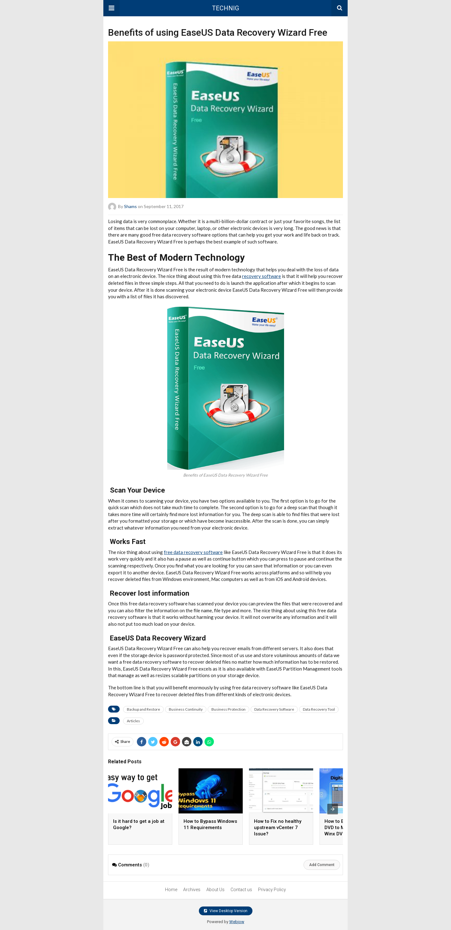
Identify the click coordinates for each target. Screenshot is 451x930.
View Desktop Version (225, 911)
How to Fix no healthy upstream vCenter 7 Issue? (277, 827)
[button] (111, 8)
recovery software (261, 276)
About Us (215, 889)
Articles (133, 720)
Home (171, 889)
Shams (130, 206)
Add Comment (321, 865)
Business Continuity (186, 709)
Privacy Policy (272, 889)
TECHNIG (225, 8)
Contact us (241, 889)
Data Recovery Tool (319, 709)
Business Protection (228, 709)
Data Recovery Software (274, 709)
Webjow (236, 921)
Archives (191, 889)
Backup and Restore (143, 709)
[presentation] (332, 809)
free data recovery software (193, 552)
